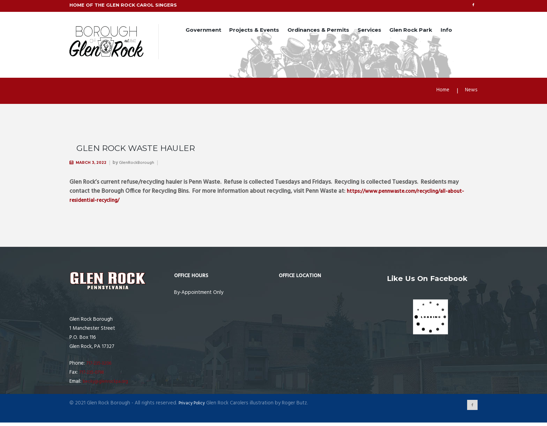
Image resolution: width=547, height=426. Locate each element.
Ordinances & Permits (318, 30)
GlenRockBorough (143, 165)
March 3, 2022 (94, 164)
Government (203, 30)
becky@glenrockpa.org (108, 383)
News (471, 93)
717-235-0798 (94, 374)
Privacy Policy (194, 405)
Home (440, 93)
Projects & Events (254, 30)
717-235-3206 (101, 365)
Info (446, 30)
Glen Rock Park (410, 30)
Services (369, 30)
